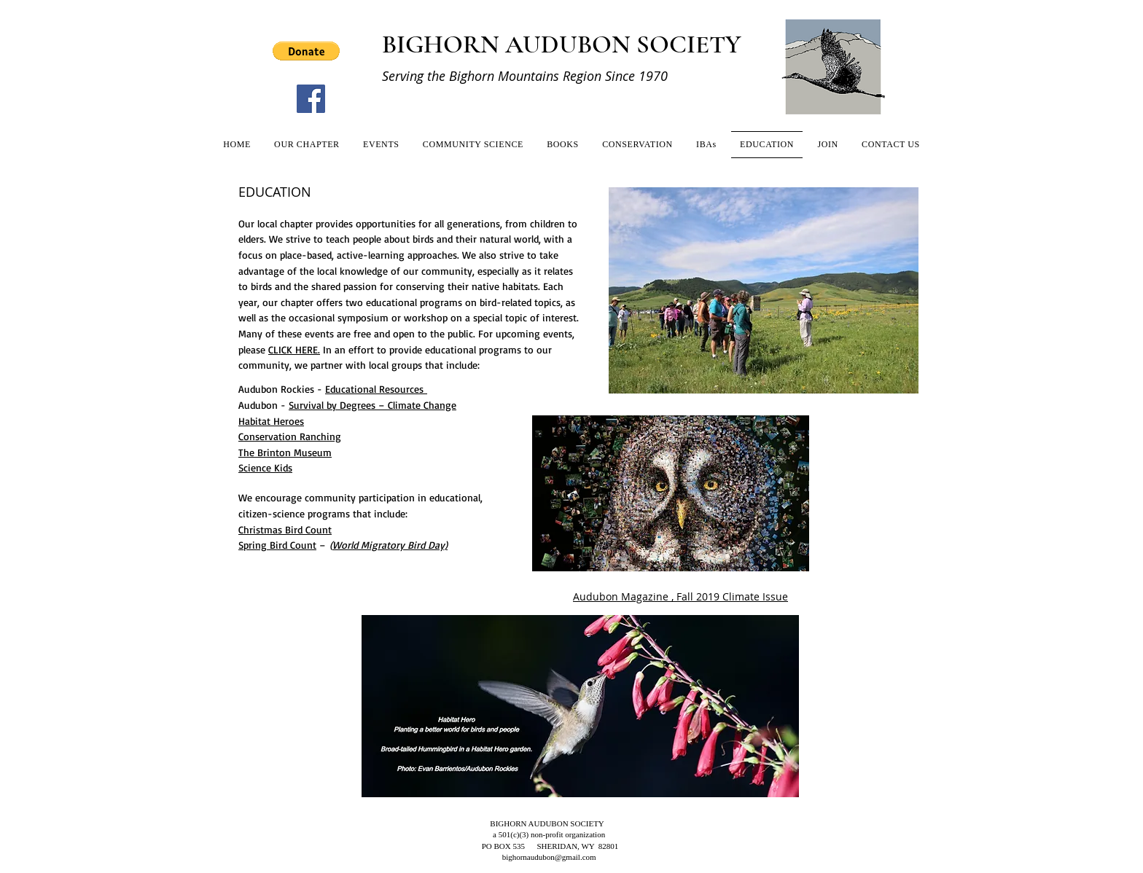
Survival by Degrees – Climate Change (372, 405)
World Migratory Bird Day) (390, 545)
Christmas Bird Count (285, 529)
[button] (306, 51)
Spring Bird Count (277, 545)
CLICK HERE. (294, 349)
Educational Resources (376, 389)
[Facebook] (311, 99)
